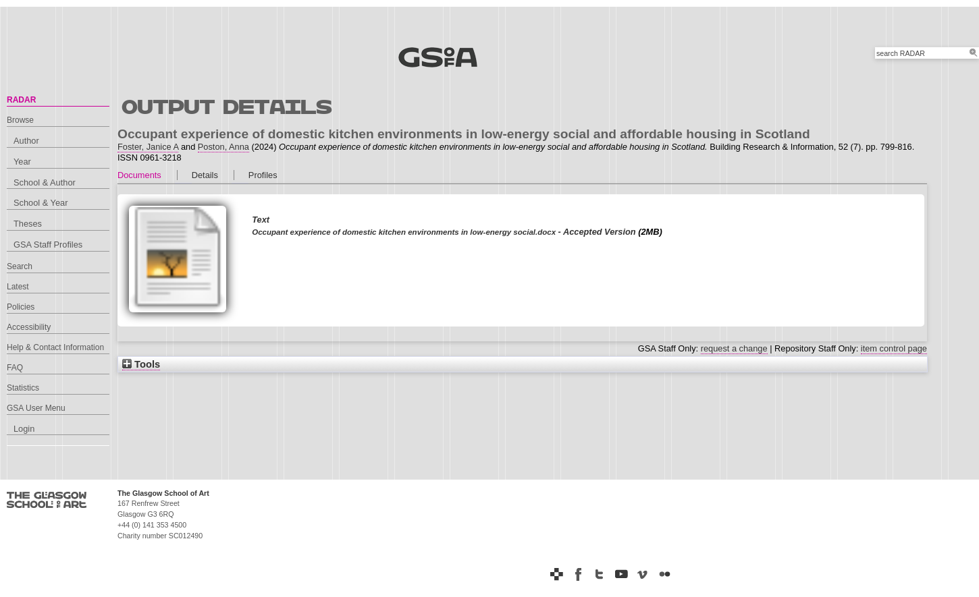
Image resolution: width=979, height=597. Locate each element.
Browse (20, 120)
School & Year (41, 203)
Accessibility (29, 327)
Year (22, 162)
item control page (894, 348)
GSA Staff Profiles (48, 244)
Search (19, 266)
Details (205, 175)
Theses (28, 224)
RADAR (21, 100)
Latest (18, 286)
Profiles (262, 175)
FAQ (15, 367)
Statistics (23, 388)
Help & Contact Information (55, 347)
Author (26, 141)
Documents (139, 175)
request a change (734, 348)
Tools (141, 364)
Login (24, 429)
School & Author (45, 182)
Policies (20, 307)
